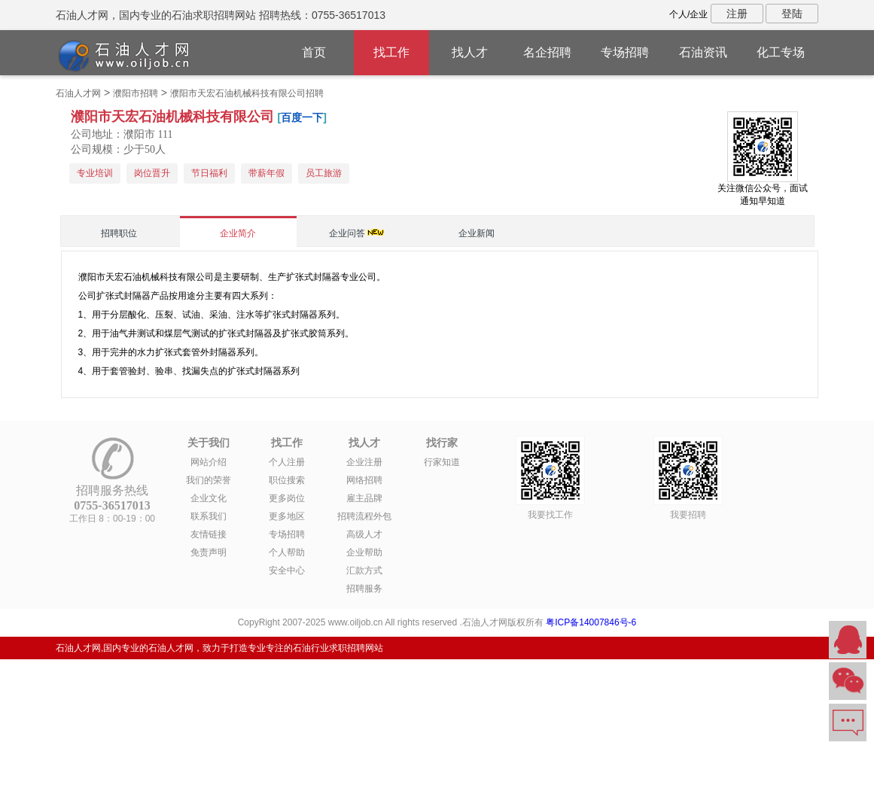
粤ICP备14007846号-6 (591, 622)
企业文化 (208, 498)
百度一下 (302, 117)
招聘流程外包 (364, 516)
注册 (737, 14)
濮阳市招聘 (135, 93)
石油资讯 (703, 52)
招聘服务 (364, 588)
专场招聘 (625, 52)
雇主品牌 (364, 498)
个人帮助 (287, 552)
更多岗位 (287, 498)
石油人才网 (78, 93)
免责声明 (208, 552)
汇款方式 (364, 570)
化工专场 (781, 52)
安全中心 (287, 570)
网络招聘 (364, 480)
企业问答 (347, 233)
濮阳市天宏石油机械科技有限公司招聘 (247, 93)
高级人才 (364, 534)
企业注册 (364, 462)
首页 (314, 52)
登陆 (791, 14)
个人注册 (287, 462)
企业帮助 (364, 552)
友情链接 (208, 534)
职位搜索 (287, 480)
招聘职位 (119, 233)
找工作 (391, 52)
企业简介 (238, 233)
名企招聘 (547, 52)
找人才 (470, 52)
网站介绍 (208, 462)
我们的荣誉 (208, 480)
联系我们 (208, 516)
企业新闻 (476, 233)
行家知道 (442, 462)
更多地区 (287, 516)
